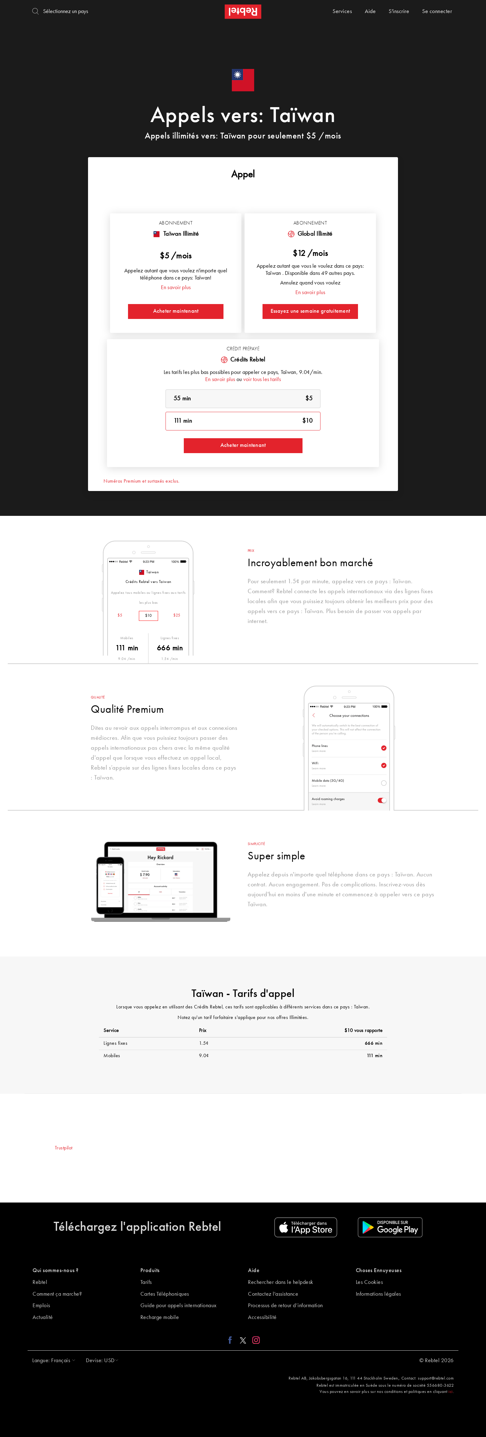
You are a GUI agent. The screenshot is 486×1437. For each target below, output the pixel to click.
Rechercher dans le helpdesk (280, 1282)
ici (450, 1391)
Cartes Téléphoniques (164, 1294)
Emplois (41, 1305)
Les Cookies (369, 1282)
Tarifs (146, 1282)
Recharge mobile (159, 1317)
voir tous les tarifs (262, 379)
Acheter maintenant (176, 311)
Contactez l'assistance (273, 1294)
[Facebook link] (231, 1340)
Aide (370, 11)
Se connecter (437, 11)
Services (342, 11)
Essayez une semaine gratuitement (310, 311)
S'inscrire (399, 11)
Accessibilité (262, 1317)
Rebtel (40, 1282)
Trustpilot (64, 1148)
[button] (52, 1360)
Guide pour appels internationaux (178, 1305)
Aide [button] (253, 1270)
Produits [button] (150, 1270)
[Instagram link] (254, 1340)
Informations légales (378, 1294)
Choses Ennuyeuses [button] (379, 1270)
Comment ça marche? (57, 1294)
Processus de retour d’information (285, 1305)
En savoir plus (176, 287)
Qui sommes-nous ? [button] (56, 1270)
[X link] (243, 1340)
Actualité (43, 1317)
